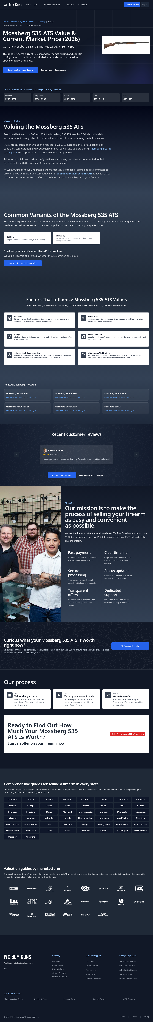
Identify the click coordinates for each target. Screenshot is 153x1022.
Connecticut (122, 799)
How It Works (57, 965)
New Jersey (104, 818)
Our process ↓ (60, 70)
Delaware (140, 799)
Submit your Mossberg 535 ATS (74, 173)
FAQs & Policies (58, 969)
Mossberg (41, 22)
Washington (122, 830)
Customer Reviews (59, 977)
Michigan (104, 812)
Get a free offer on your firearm (20, 70)
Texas (49, 830)
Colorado (104, 799)
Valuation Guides (10, 22)
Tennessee (31, 830)
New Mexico (122, 818)
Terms (135, 1017)
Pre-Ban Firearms (100, 999)
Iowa (122, 805)
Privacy (146, 1017)
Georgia (31, 805)
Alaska (31, 799)
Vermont (86, 830)
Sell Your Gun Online (127, 961)
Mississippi (140, 812)
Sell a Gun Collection (127, 966)
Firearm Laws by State (128, 979)
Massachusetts (86, 812)
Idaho (67, 805)
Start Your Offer (132, 5)
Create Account (92, 966)
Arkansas (67, 799)
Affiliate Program (59, 973)
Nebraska (49, 818)
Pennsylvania (104, 824)
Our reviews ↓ (46, 70)
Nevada (67, 818)
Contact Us (90, 961)
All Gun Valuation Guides (13, 999)
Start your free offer (61, 475)
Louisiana (30, 812)
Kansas (140, 805)
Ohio (49, 824)
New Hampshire (85, 818)
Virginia (103, 830)
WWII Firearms (129, 999)
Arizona (49, 799)
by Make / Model (27, 22)
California (85, 799)
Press (123, 1017)
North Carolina (12, 824)
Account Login (91, 970)
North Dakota (30, 824)
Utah (67, 830)
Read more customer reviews (92, 475)
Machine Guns (69, 999)
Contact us (82, 5)
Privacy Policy (91, 974)
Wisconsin (12, 837)
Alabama (12, 799)
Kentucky (12, 812)
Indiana (104, 805)
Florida (12, 805)
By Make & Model (40, 999)
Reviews (70, 5)
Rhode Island (122, 824)
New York (140, 818)
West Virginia (140, 830)
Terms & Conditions (93, 979)
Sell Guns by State (126, 974)
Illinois (85, 805)
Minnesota (122, 812)
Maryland (67, 812)
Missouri (12, 818)
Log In (145, 5)
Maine (49, 812)
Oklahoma (67, 824)
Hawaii (49, 805)
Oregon (85, 824)
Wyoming (30, 837)
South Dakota (12, 830)
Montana (31, 818)
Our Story (56, 961)
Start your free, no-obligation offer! (23, 263)
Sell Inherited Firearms (128, 970)
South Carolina (140, 824)
